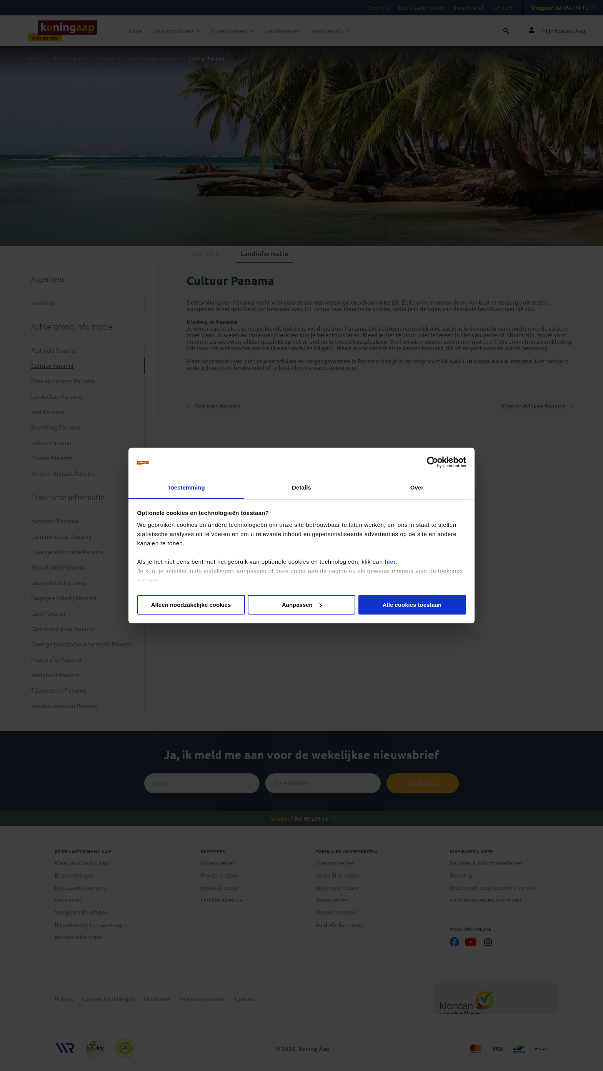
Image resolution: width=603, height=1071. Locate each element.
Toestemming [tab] (186, 487)
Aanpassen (302, 604)
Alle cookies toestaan (412, 604)
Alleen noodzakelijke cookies (191, 604)
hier (390, 561)
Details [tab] (301, 487)
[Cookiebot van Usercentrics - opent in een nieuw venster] (432, 462)
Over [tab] (417, 487)
